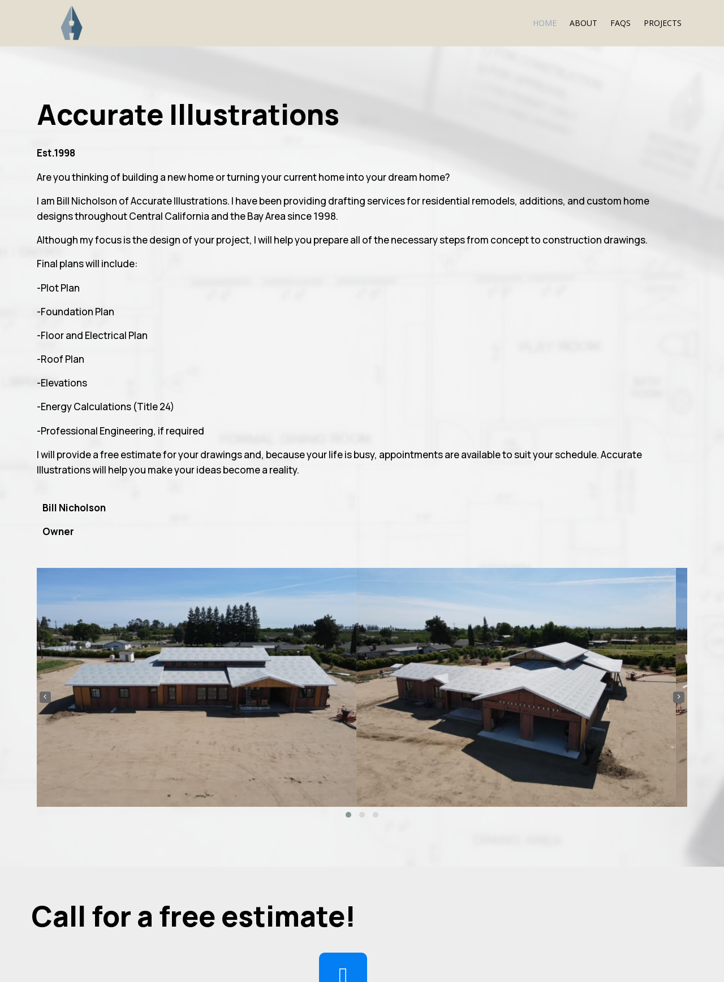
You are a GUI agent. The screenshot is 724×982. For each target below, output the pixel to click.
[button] (514, 339)
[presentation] (376, 221)
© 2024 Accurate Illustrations (124, 950)
